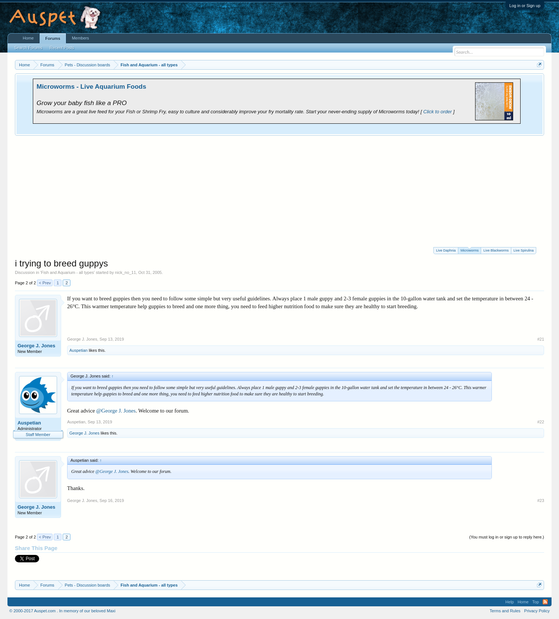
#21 (540, 339)
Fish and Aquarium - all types (67, 272)
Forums (52, 38)
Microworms (470, 249)
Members (80, 38)
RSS (545, 601)
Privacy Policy (537, 611)
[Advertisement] (279, 191)
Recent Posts (62, 47)
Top (535, 602)
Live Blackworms (496, 250)
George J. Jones (36, 345)
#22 (540, 422)
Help (509, 602)
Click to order (437, 111)
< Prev (45, 283)
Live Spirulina (524, 250)
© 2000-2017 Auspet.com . (33, 611)
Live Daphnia (446, 250)
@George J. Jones (116, 411)
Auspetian (78, 350)
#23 (540, 500)
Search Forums (28, 47)
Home (28, 38)
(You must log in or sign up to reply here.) (506, 537)
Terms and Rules (505, 611)
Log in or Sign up (524, 5)
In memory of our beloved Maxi (87, 611)
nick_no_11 (125, 272)
